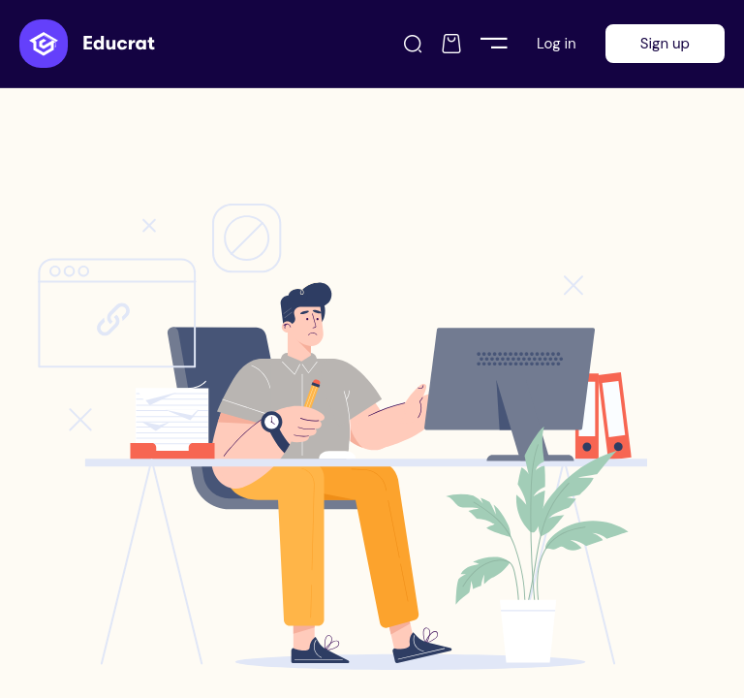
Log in (556, 44)
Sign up (665, 43)
